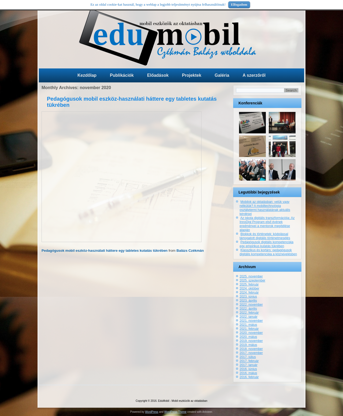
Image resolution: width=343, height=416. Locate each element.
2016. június (248, 369)
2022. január (249, 317)
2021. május (248, 325)
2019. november (251, 341)
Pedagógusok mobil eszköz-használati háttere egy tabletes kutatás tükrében (104, 251)
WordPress (151, 411)
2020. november (251, 333)
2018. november (251, 349)
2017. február (249, 361)
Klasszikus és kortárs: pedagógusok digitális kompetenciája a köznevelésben (268, 252)
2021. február (249, 329)
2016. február (249, 377)
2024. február (249, 292)
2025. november (251, 276)
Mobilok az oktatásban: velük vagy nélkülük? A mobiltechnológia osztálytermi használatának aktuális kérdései (265, 208)
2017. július (248, 357)
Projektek (191, 75)
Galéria (222, 75)
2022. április (248, 309)
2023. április (248, 300)
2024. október (249, 288)
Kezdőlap (86, 75)
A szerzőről (254, 75)
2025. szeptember (252, 280)
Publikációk (122, 75)
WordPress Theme (175, 411)
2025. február (249, 284)
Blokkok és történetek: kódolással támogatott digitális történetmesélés (265, 236)
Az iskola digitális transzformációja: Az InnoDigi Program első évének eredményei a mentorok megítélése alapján (267, 224)
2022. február (249, 313)
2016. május (248, 373)
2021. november (251, 321)
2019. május (248, 345)
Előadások (158, 75)
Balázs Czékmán (190, 251)
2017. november (251, 353)
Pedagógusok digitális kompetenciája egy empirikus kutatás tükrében (266, 244)
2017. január (249, 365)
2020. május (248, 337)
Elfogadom (239, 4)
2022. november (251, 304)
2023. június (248, 296)
